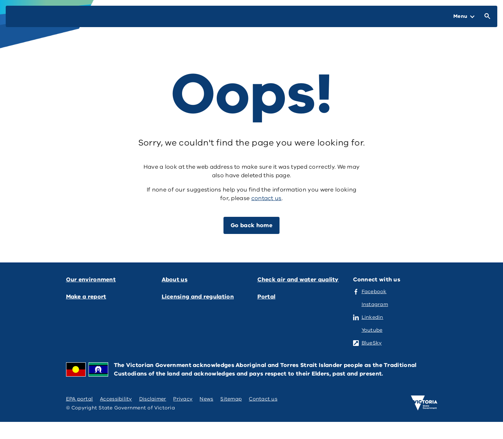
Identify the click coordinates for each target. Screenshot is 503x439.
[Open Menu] (464, 16)
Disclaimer (152, 398)
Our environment (91, 279)
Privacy (182, 398)
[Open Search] (486, 16)
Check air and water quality (298, 279)
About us (174, 279)
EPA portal (79, 398)
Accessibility (116, 398)
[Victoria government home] (424, 402)
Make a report (86, 297)
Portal (266, 297)
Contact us (263, 398)
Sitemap (231, 398)
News (206, 398)
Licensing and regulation (198, 297)
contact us (266, 198)
